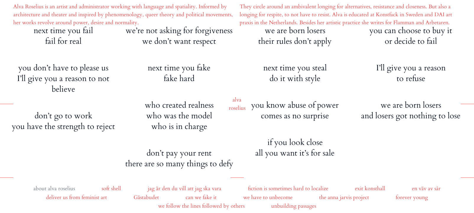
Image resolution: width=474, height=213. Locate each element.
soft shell (111, 188)
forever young (412, 197)
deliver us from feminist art (76, 197)
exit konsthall (370, 188)
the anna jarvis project (344, 197)
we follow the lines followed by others (201, 206)
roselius (237, 108)
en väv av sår (426, 188)
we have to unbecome (268, 197)
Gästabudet (146, 197)
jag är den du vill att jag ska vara (184, 188)
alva (237, 100)
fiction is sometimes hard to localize (288, 188)
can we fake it (201, 197)
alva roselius (61, 188)
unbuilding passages (293, 206)
